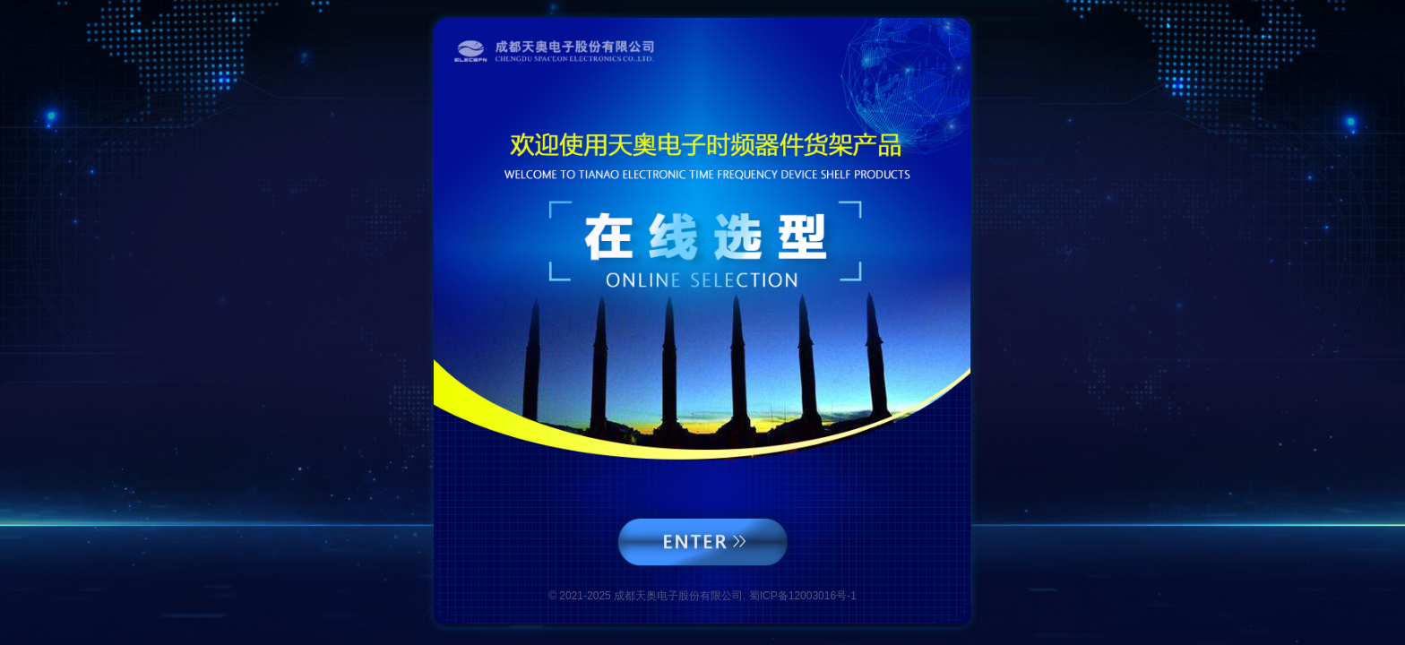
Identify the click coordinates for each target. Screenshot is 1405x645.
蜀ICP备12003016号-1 (803, 595)
